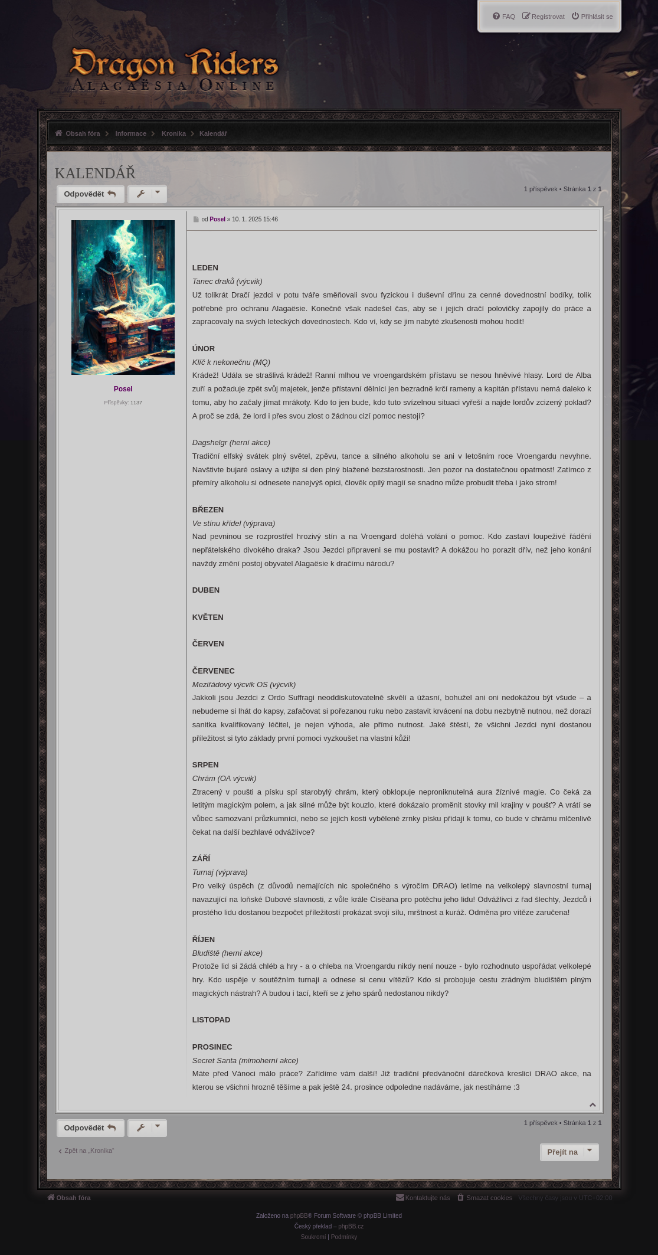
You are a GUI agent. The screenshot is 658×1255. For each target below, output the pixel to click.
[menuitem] (592, 16)
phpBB (299, 1215)
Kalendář (213, 133)
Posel (123, 389)
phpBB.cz (351, 1226)
